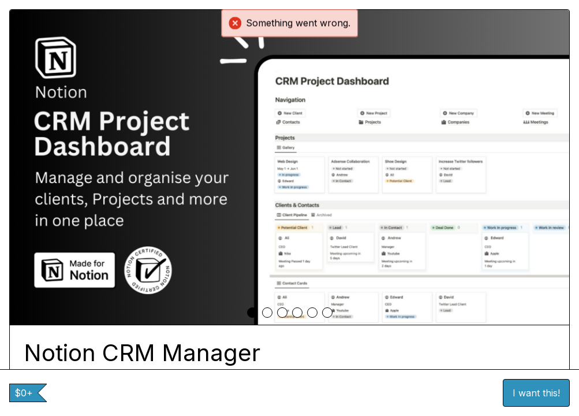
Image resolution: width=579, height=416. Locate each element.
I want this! (536, 393)
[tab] (252, 312)
